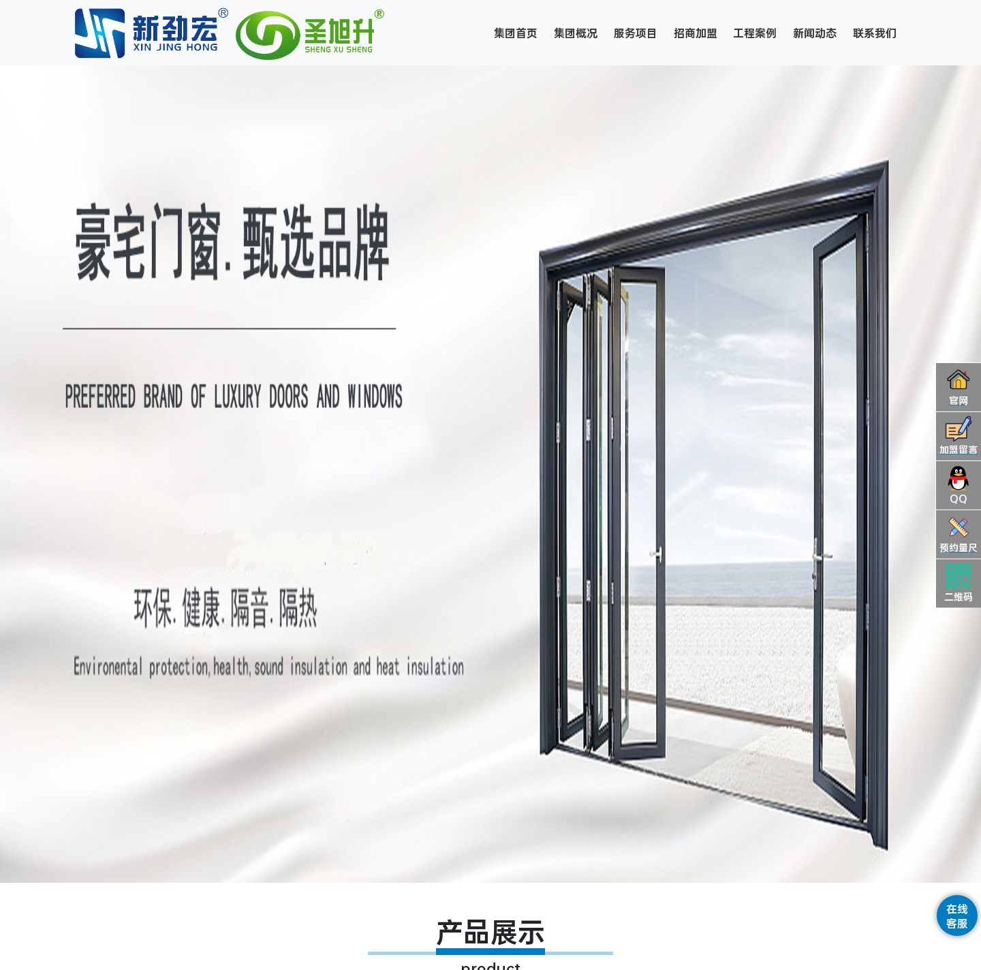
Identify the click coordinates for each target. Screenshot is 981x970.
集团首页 (516, 32)
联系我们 (875, 32)
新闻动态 (815, 32)
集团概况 (575, 32)
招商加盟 (695, 32)
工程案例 (755, 32)
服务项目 (635, 32)
